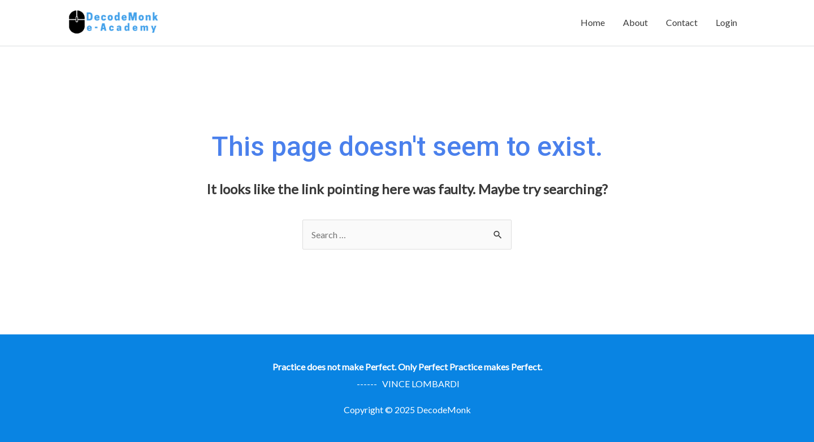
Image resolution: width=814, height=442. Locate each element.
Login (726, 22)
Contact (682, 22)
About (635, 22)
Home (593, 22)
